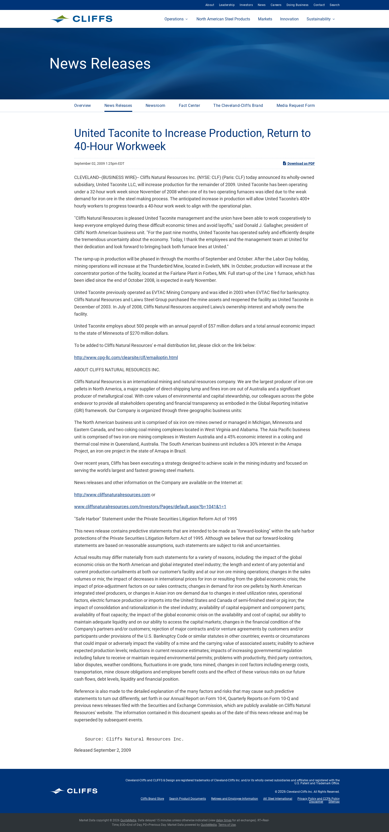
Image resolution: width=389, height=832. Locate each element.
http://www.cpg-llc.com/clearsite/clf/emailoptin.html (126, 357)
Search (335, 5)
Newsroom (155, 105)
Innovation (289, 19)
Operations (174, 19)
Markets (265, 19)
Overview (82, 105)
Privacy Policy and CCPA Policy (318, 798)
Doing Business (298, 5)
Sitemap (334, 801)
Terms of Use (227, 825)
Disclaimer (316, 801)
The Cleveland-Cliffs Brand (238, 105)
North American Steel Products (223, 19)
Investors (246, 5)
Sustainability (319, 19)
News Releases (118, 105)
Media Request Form (296, 105)
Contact (319, 5)
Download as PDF (298, 163)
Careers (276, 5)
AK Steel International (277, 798)
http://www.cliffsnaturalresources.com (112, 494)
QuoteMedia (128, 820)
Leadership (227, 5)
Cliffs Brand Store (152, 798)
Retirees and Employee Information (234, 798)
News (262, 5)
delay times (223, 820)
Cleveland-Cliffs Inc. (300, 791)
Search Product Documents (187, 798)
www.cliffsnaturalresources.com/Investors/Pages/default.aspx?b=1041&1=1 (150, 506)
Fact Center (189, 105)
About (209, 5)
